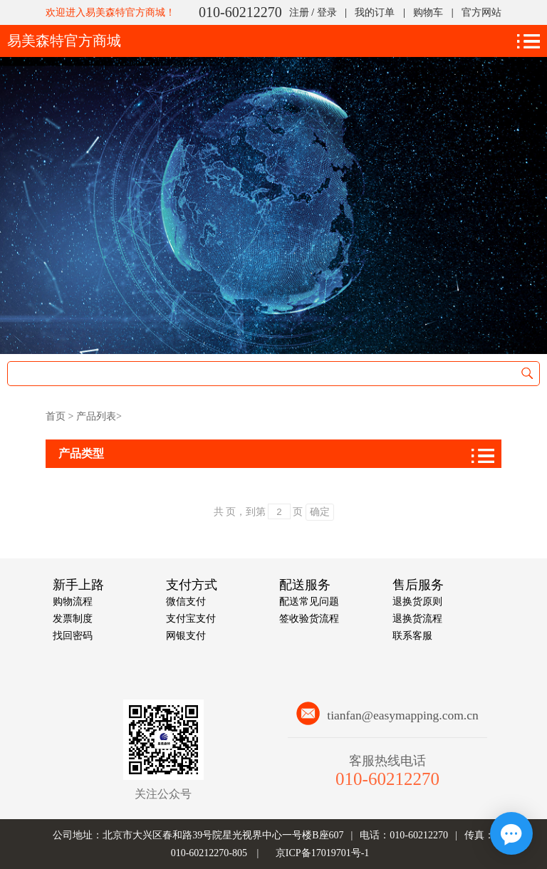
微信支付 (186, 601)
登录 (327, 12)
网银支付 (186, 635)
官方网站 (481, 12)
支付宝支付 (191, 618)
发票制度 (73, 618)
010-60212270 (240, 12)
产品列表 (96, 416)
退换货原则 (417, 601)
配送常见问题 (309, 601)
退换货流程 (417, 618)
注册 (299, 12)
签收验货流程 (309, 618)
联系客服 (412, 635)
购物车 (428, 12)
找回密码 (73, 635)
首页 (56, 416)
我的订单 (375, 12)
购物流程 (73, 601)
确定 (320, 511)
